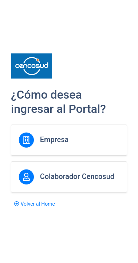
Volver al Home (34, 204)
